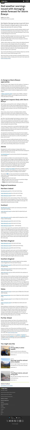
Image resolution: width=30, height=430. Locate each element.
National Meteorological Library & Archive (8, 392)
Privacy (2, 412)
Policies (2, 405)
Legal (2, 410)
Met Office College (4, 390)
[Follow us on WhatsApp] (23, 421)
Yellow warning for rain (5, 295)
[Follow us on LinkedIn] (20, 421)
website (18, 334)
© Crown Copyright (15, 423)
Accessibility (3, 407)
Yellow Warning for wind (6, 195)
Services (2, 402)
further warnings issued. (6, 58)
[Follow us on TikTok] (15, 421)
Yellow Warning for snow (6, 223)
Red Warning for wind (5, 191)
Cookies (2, 409)
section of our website (10, 168)
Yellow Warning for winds (6, 225)
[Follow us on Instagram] (18, 421)
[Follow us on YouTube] (10, 421)
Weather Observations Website (6, 394)
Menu (27, 1)
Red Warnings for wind (5, 29)
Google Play (4, 339)
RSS (1, 414)
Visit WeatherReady (5, 154)
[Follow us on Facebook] (12, 421)
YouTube (23, 334)
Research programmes (5, 400)
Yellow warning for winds (7, 93)
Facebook (12, 336)
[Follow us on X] (7, 421)
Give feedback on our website (7, 385)
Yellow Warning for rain (5, 272)
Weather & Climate (4, 398)
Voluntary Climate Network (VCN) (6, 396)
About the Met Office (4, 404)
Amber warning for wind (6, 302)
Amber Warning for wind (6, 193)
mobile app (23, 336)
